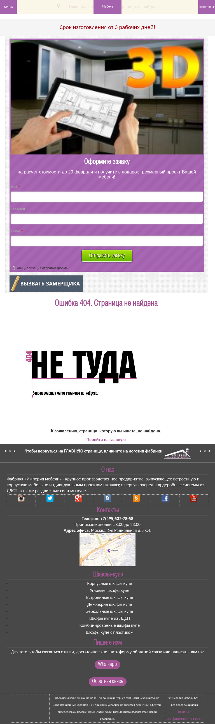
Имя (15, 187)
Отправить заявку (107, 255)
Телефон (18, 209)
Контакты (206, 7)
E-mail (17, 231)
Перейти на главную (106, 439)
